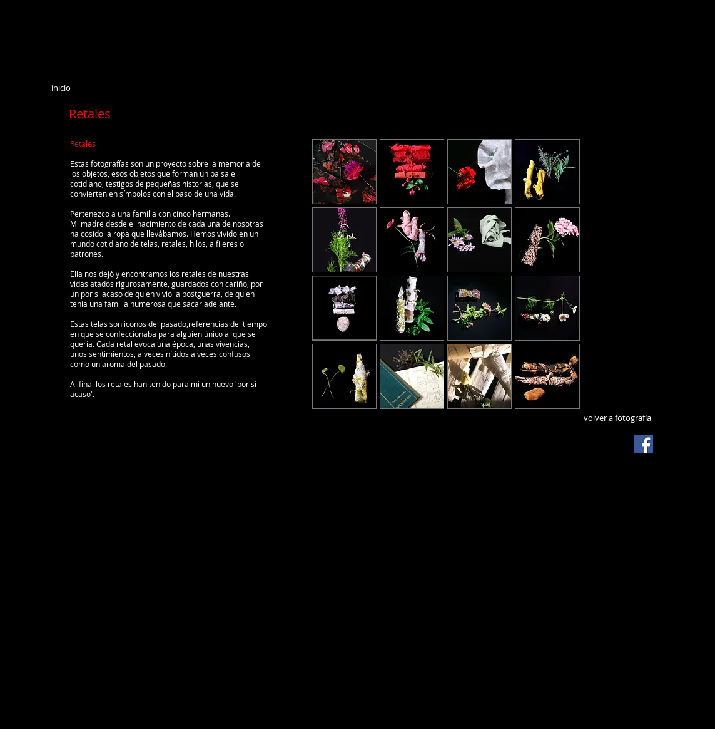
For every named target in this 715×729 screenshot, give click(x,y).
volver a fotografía (617, 417)
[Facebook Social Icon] (643, 444)
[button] (344, 171)
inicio (61, 87)
